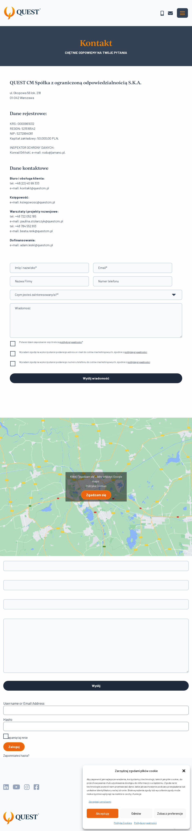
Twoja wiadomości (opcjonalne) (96, 644)
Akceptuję (102, 813)
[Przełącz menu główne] (182, 13)
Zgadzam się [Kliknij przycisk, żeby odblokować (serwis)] (96, 495)
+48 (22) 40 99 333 (27, 183)
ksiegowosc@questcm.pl (37, 202)
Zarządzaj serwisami (100, 801)
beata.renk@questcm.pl (36, 231)
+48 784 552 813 (25, 226)
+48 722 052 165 (25, 216)
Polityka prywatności (145, 822)
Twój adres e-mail (96, 583)
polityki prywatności (71, 342)
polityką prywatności (135, 352)
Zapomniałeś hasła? (16, 755)
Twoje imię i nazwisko (96, 563)
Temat (96, 602)
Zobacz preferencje (170, 813)
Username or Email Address (23, 703)
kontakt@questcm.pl (34, 188)
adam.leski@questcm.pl (36, 245)
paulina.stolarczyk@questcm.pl (41, 221)
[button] (184, 771)
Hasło (7, 719)
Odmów (136, 813)
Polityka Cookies (123, 822)
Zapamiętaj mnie (15, 736)
